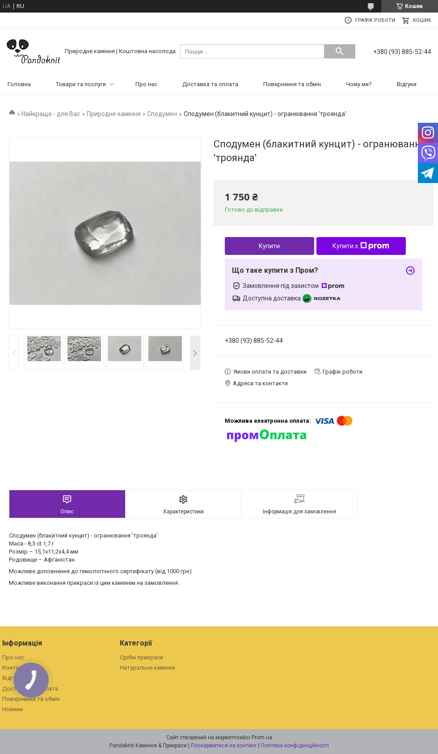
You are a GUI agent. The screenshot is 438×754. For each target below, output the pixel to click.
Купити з (361, 246)
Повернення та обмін (292, 84)
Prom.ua (262, 737)
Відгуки (407, 84)
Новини (12, 709)
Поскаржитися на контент (224, 745)
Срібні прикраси (141, 657)
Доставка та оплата (210, 84)
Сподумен (162, 113)
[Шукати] (339, 51)
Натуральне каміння (147, 667)
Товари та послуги (81, 84)
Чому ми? (359, 84)
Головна (19, 84)
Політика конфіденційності (295, 745)
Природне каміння (114, 113)
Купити (269, 246)
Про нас (146, 84)
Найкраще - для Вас (50, 113)
